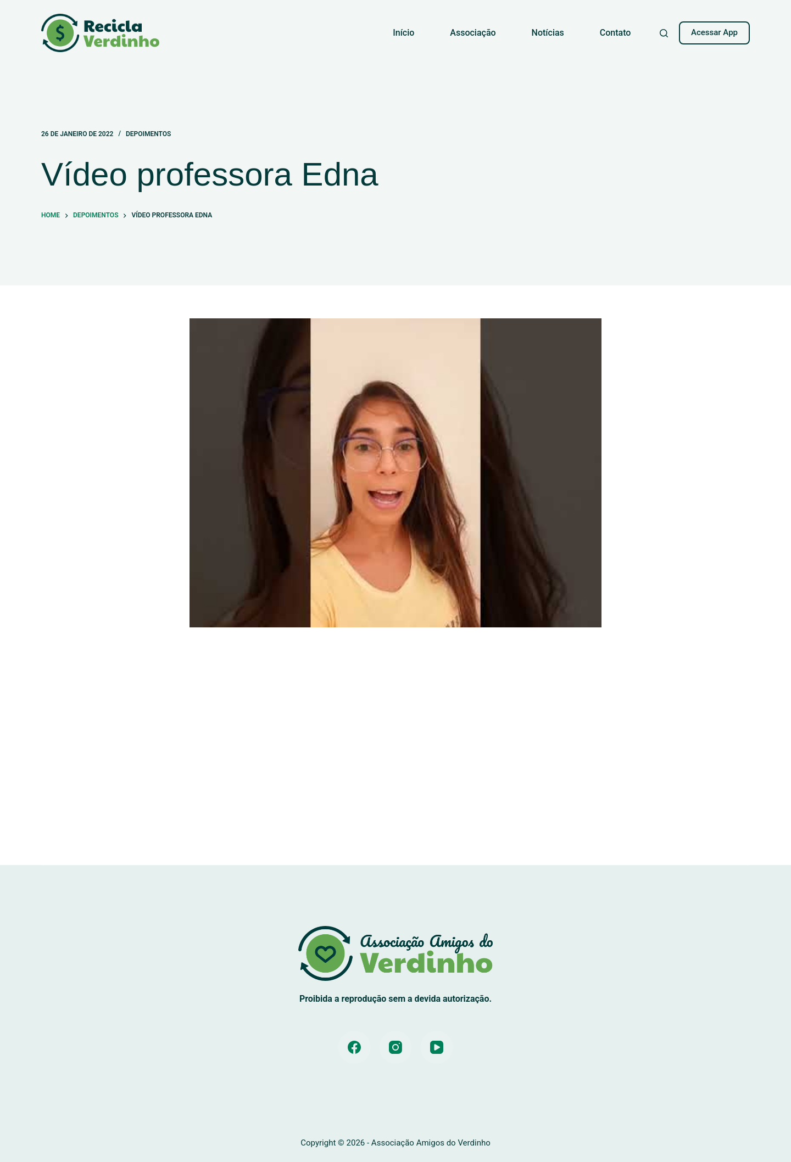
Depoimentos (148, 134)
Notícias (548, 32)
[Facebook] (354, 1047)
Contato (615, 32)
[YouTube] (436, 1047)
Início (403, 32)
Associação (472, 32)
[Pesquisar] (664, 33)
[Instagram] (395, 1047)
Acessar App (714, 32)
